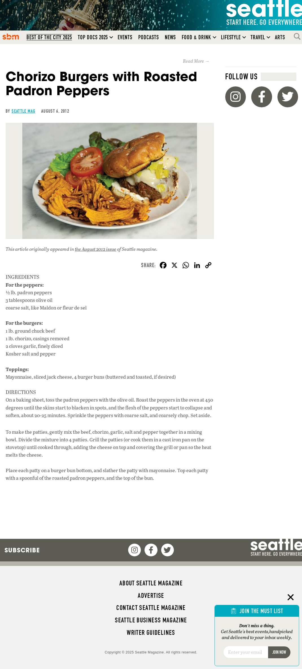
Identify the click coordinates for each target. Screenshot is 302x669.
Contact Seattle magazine (150, 608)
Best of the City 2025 (49, 37)
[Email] (245, 652)
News (170, 37)
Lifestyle (231, 37)
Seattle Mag (23, 111)
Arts (280, 37)
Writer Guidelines (151, 633)
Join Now (279, 652)
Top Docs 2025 (93, 37)
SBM (10, 36)
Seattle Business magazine (151, 620)
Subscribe (22, 550)
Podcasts (148, 37)
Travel (258, 37)
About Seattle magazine (151, 583)
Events (125, 37)
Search (299, 36)
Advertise (151, 596)
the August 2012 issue (95, 249)
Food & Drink (196, 37)
